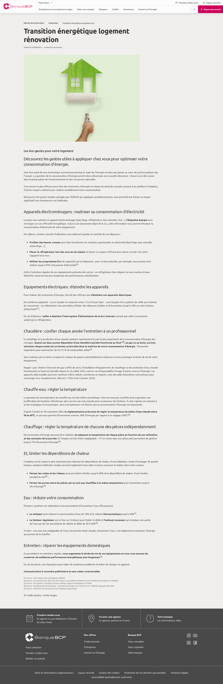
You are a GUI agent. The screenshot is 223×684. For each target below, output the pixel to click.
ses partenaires (108, 317)
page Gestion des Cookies (97, 366)
